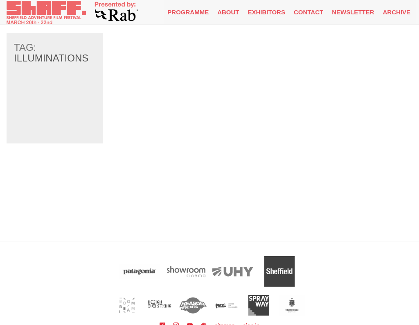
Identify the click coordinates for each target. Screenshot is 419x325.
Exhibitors (266, 12)
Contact (308, 12)
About (228, 12)
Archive (396, 12)
